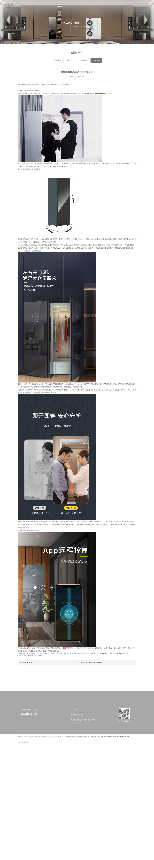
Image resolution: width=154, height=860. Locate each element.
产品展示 (65, 5)
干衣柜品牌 (94, 759)
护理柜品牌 (115, 759)
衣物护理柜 (108, 759)
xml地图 (122, 759)
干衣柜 (79, 759)
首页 (33, 5)
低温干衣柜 (101, 759)
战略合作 (77, 5)
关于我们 (43, 5)
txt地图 (127, 759)
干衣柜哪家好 (86, 759)
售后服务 (88, 5)
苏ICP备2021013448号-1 (61, 759)
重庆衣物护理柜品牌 (26, 688)
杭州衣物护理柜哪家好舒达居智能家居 (90, 688)
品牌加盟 (99, 5)
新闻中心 (54, 5)
